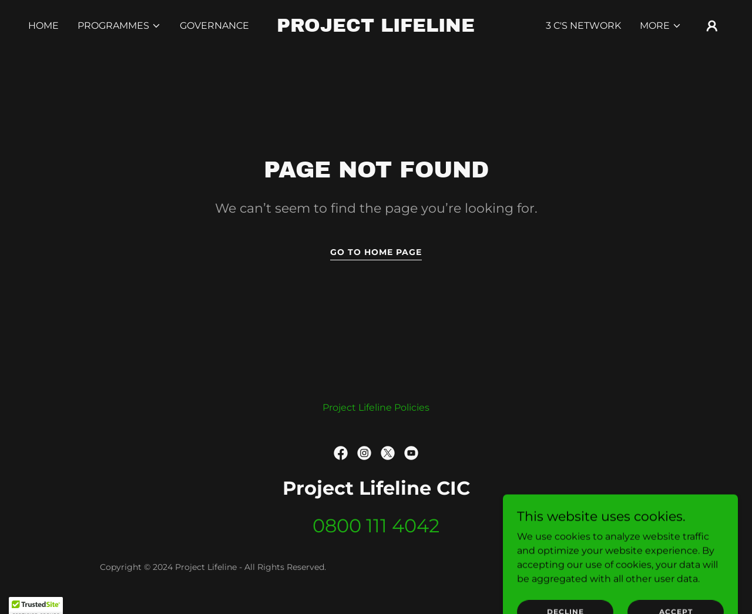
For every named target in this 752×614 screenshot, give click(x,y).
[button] (119, 26)
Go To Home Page (376, 252)
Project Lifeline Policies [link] (376, 407)
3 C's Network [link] (583, 25)
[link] (376, 28)
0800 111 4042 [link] (376, 525)
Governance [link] (214, 25)
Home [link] (43, 25)
